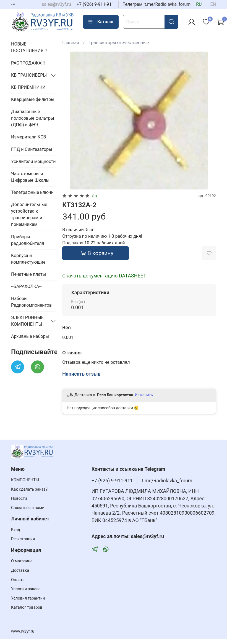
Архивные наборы (30, 336)
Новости (19, 498)
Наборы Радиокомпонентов (31, 302)
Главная (70, 42)
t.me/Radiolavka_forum (167, 480)
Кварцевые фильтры (32, 99)
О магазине (21, 561)
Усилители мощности (33, 161)
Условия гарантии (28, 598)
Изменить (144, 395)
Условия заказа (26, 589)
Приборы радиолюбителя (27, 240)
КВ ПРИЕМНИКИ (28, 87)
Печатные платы (28, 274)
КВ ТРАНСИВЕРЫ (29, 75)
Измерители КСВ (28, 137)
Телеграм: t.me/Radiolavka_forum (157, 4)
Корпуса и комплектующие (28, 259)
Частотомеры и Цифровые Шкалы (30, 177)
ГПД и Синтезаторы (31, 149)
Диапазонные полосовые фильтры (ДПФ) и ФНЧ (32, 118)
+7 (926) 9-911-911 (95, 4)
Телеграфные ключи (32, 192)
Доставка (20, 570)
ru (199, 4)
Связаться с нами (27, 508)
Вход (15, 530)
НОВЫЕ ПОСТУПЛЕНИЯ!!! (29, 47)
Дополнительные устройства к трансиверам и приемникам (29, 214)
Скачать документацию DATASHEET (104, 276)
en (213, 4)
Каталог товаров (26, 607)
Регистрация (23, 539)
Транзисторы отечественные (119, 42)
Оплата (18, 579)
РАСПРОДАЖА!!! (28, 63)
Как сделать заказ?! (29, 489)
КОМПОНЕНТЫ (25, 480)
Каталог (101, 22)
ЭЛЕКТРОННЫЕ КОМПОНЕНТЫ (27, 321)
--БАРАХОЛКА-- (26, 286)
